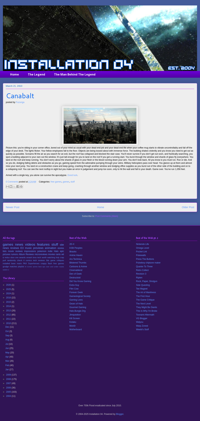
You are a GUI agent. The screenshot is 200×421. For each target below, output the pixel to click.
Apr (7, 357)
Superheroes (33, 263)
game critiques (57, 260)
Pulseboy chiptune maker (148, 262)
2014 (9, 306)
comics (29, 260)
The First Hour (143, 296)
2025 (9, 289)
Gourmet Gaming (77, 307)
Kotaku (72, 322)
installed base (9, 263)
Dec (7, 327)
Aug (7, 339)
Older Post (188, 207)
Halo (56, 251)
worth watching (48, 257)
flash (50, 263)
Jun (7, 348)
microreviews (41, 254)
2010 (9, 323)
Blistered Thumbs (77, 262)
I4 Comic (28, 267)
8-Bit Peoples (75, 248)
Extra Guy (74, 285)
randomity (11, 260)
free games (56, 181)
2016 (9, 297)
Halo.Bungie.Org (77, 311)
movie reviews (15, 251)
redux (7, 257)
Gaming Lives (76, 300)
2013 (9, 310)
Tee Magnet (141, 288)
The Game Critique (145, 300)
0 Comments (12, 181)
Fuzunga (20, 102)
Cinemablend (75, 270)
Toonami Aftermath (145, 314)
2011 (9, 319)
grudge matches (10, 266)
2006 (9, 387)
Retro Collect (142, 270)
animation (50, 248)
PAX (25, 263)
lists (5, 251)
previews (38, 248)
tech (39, 257)
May (7, 352)
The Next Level (143, 303)
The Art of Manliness (146, 292)
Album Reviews (26, 254)
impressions (30, 251)
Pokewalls (141, 255)
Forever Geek (76, 292)
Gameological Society (80, 296)
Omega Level (142, 248)
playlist (21, 266)
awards (22, 257)
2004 (9, 396)
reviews (14, 248)
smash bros (31, 257)
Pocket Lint (141, 251)
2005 (9, 392)
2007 (9, 383)
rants (58, 254)
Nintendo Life (142, 244)
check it (21, 260)
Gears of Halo (76, 303)
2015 (9, 302)
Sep (7, 335)
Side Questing (143, 285)
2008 (9, 379)
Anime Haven (76, 255)
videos (30, 244)
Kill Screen (74, 318)
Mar (7, 361)
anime (35, 267)
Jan (7, 369)
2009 (9, 375)
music (28, 248)
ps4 (4, 260)
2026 (9, 285)
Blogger (119, 414)
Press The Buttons (145, 259)
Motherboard (75, 329)
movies (51, 254)
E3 (22, 248)
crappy (44, 263)
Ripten (139, 277)
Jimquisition (75, 314)
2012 (9, 314)
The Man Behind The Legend (74, 74)
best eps (41, 267)
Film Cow (74, 288)
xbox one (14, 257)
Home (14, 74)
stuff (73, 181)
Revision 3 (141, 274)
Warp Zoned (142, 326)
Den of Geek (75, 274)
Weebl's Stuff (142, 329)
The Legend (36, 74)
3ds (47, 260)
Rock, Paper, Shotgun (146, 281)
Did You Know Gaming (80, 281)
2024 (9, 293)
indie (50, 251)
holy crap (60, 257)
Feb (7, 365)
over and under (52, 267)
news (19, 244)
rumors (14, 254)
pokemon (41, 251)
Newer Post (12, 207)
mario (19, 263)
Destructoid (75, 277)
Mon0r (72, 326)
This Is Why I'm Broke (146, 311)
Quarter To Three (144, 266)
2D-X (71, 244)
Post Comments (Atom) (106, 216)
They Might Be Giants (146, 307)
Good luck (72, 175)
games (66, 181)
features (43, 244)
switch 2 (6, 270)
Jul (7, 344)
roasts (61, 267)
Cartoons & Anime (78, 266)
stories (60, 248)
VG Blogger (141, 318)
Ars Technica (75, 259)
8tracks (73, 251)
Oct (7, 331)
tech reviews (39, 260)
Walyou (139, 322)
